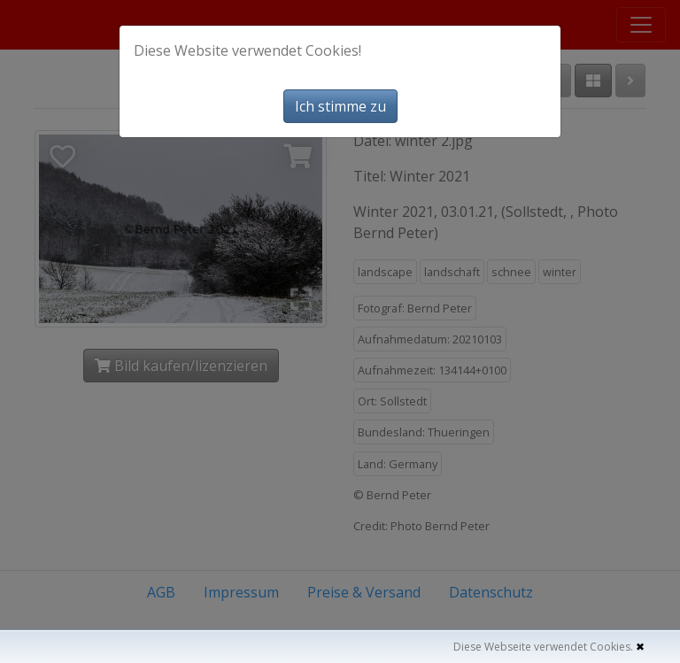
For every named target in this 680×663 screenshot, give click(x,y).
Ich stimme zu (340, 106)
